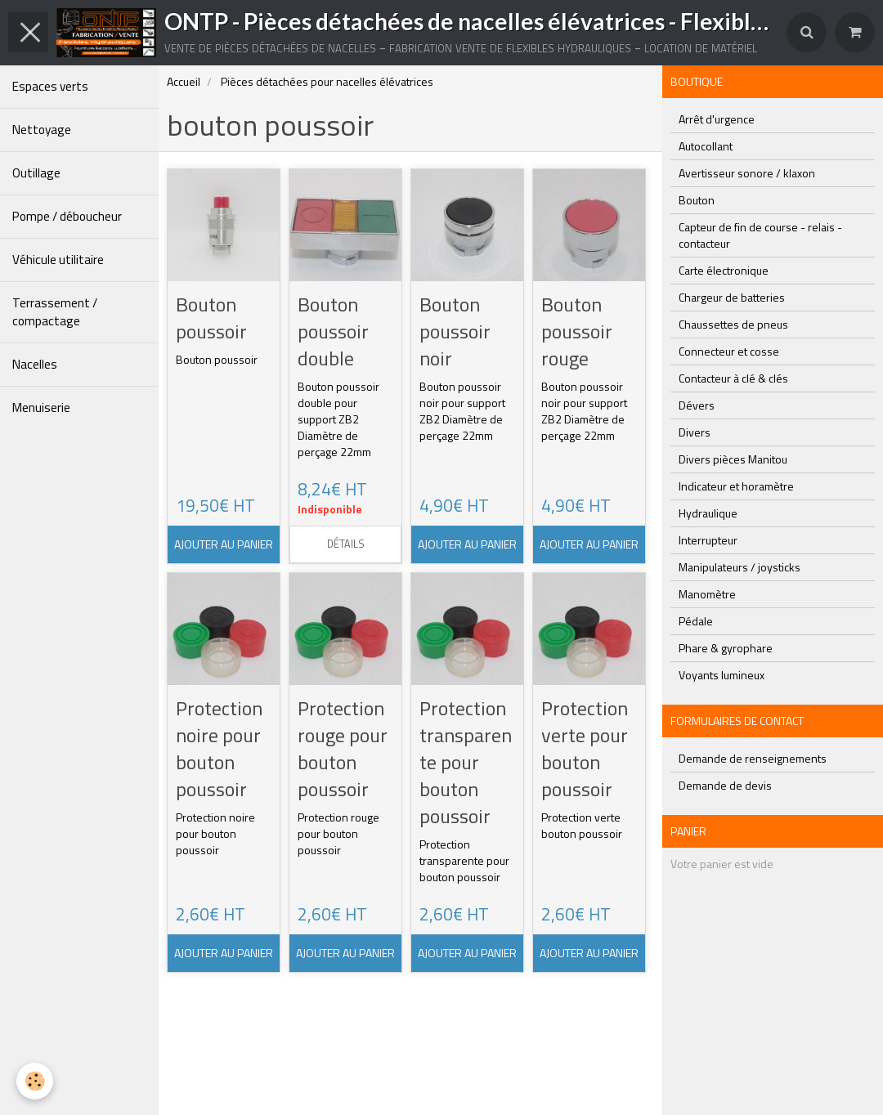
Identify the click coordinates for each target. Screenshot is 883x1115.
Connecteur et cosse (729, 351)
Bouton (697, 199)
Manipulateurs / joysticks (739, 566)
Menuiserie (41, 407)
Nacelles (34, 364)
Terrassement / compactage (54, 311)
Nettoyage (41, 129)
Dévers (697, 405)
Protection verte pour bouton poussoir (584, 748)
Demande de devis (725, 785)
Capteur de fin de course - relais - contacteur (760, 235)
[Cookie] (34, 1081)
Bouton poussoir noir (455, 331)
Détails (346, 544)
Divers (694, 432)
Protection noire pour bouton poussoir (219, 748)
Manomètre (707, 593)
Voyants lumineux (721, 674)
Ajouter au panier (223, 544)
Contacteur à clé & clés (733, 378)
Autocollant (706, 145)
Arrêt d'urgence (717, 119)
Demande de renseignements (753, 758)
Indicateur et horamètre (736, 486)
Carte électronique (724, 270)
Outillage (36, 172)
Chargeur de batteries (732, 297)
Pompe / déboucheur (67, 216)
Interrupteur (708, 540)
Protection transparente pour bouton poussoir (465, 762)
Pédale (696, 620)
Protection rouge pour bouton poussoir (343, 748)
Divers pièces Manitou (733, 459)
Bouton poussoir (211, 317)
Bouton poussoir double (333, 331)
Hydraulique (708, 513)
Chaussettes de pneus (733, 324)
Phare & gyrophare (726, 647)
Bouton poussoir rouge (576, 331)
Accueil (183, 81)
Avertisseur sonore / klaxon (747, 172)
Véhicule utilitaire (58, 259)
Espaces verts (50, 86)
